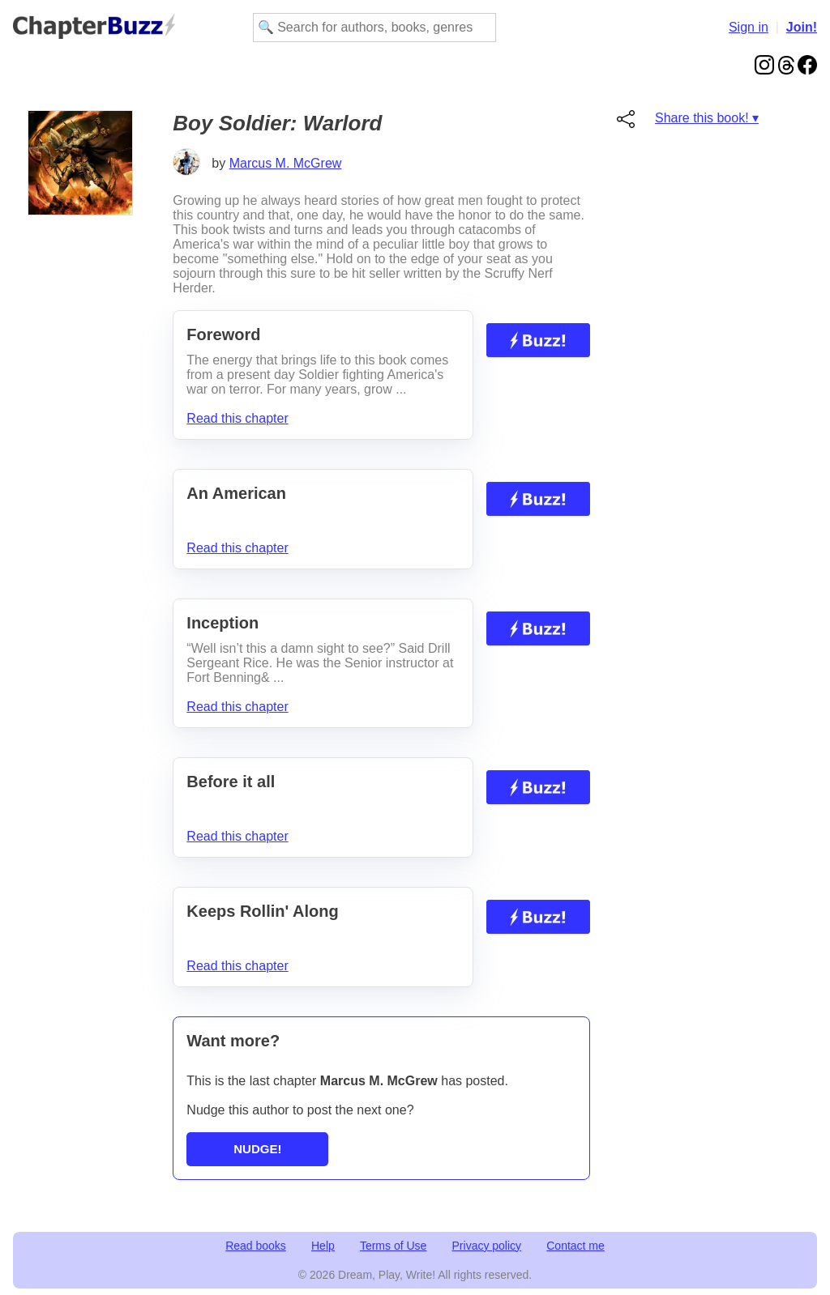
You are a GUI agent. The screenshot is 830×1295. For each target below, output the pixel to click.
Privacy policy (487, 1245)
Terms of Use (393, 1245)
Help (323, 1245)
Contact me (575, 1245)
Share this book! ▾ (707, 118)
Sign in (748, 27)
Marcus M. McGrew (285, 163)
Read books (255, 1245)
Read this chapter (237, 418)
